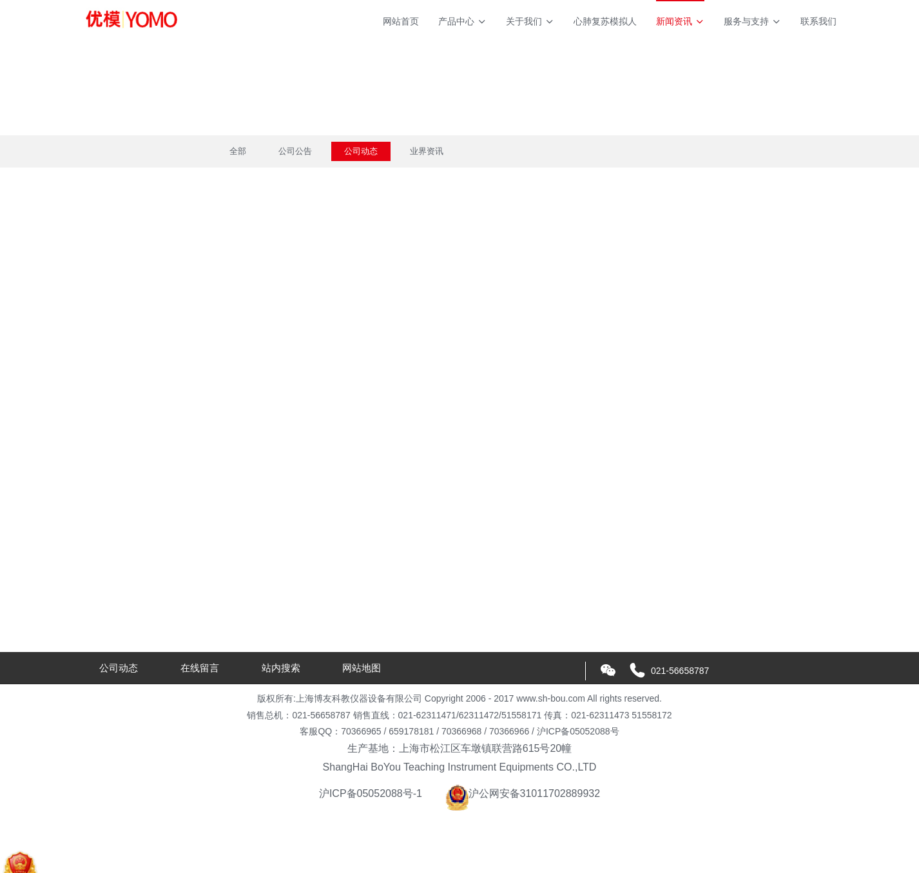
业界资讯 (426, 151)
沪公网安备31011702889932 (523, 793)
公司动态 (361, 151)
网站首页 (401, 21)
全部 (237, 151)
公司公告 (295, 151)
